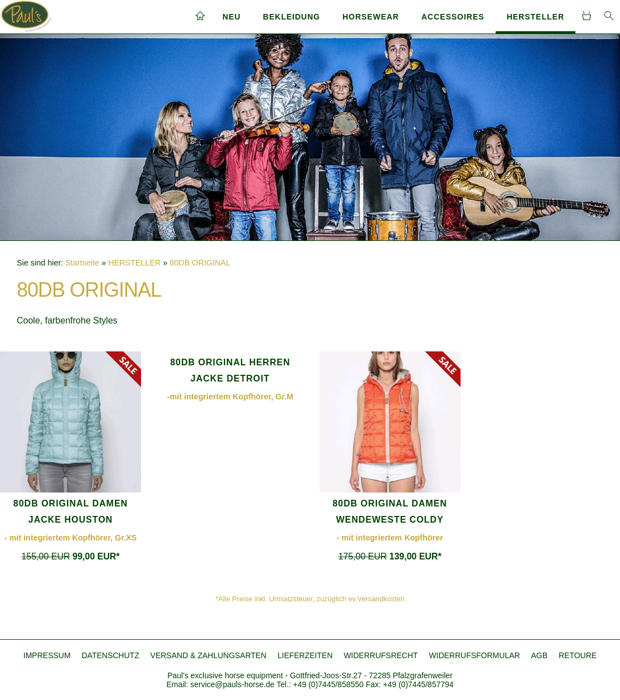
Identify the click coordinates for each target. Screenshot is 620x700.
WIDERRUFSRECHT (380, 655)
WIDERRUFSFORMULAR (474, 655)
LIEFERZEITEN (305, 655)
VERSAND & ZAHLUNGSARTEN (209, 655)
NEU (231, 16)
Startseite (82, 262)
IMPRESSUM (47, 655)
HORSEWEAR (370, 16)
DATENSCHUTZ (110, 655)
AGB (539, 655)
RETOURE (578, 655)
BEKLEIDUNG (292, 16)
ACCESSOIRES (453, 16)
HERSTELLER (535, 16)
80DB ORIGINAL (199, 262)
